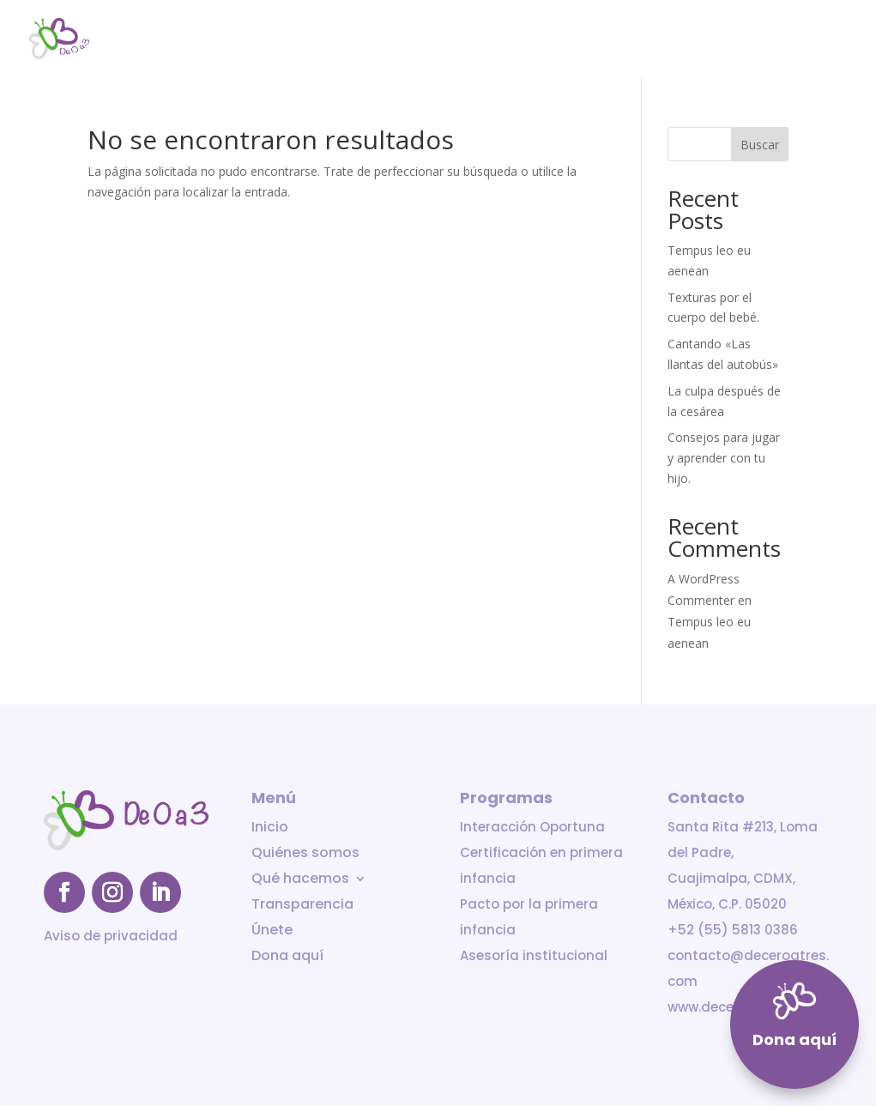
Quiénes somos (413, 40)
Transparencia (656, 40)
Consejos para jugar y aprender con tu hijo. (724, 458)
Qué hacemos (527, 40)
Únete (743, 40)
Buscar (759, 144)
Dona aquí (816, 40)
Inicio (326, 40)
